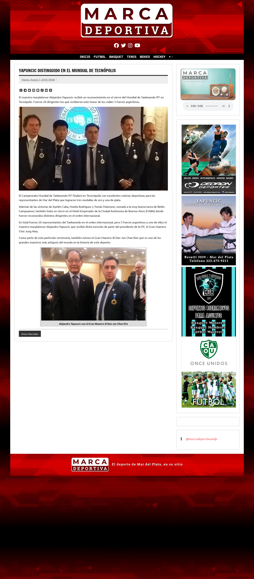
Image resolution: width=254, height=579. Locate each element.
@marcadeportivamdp (201, 439)
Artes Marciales (29, 333)
